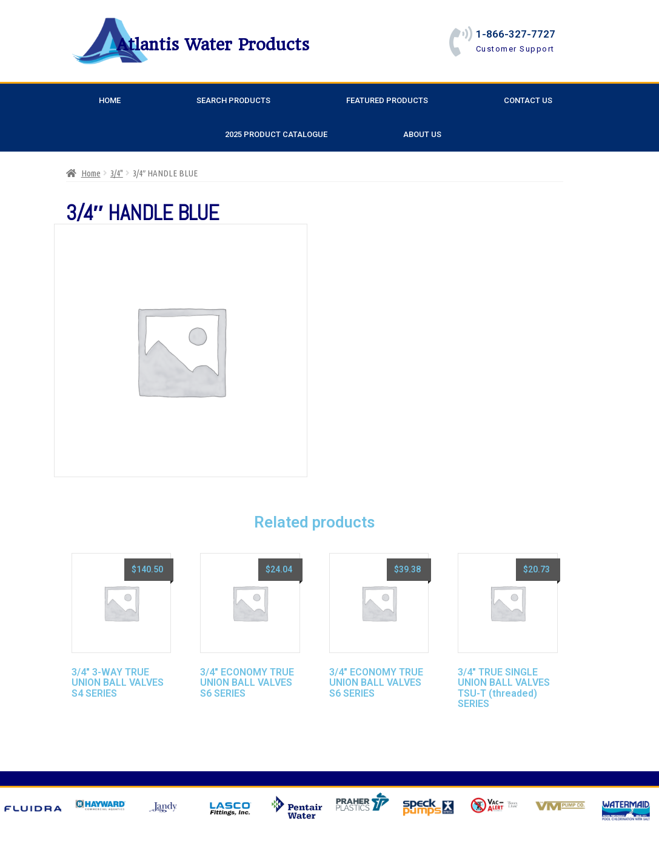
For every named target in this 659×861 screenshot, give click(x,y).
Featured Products (387, 100)
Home (110, 100)
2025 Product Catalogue (276, 134)
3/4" (116, 173)
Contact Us (528, 100)
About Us (422, 134)
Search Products (233, 100)
